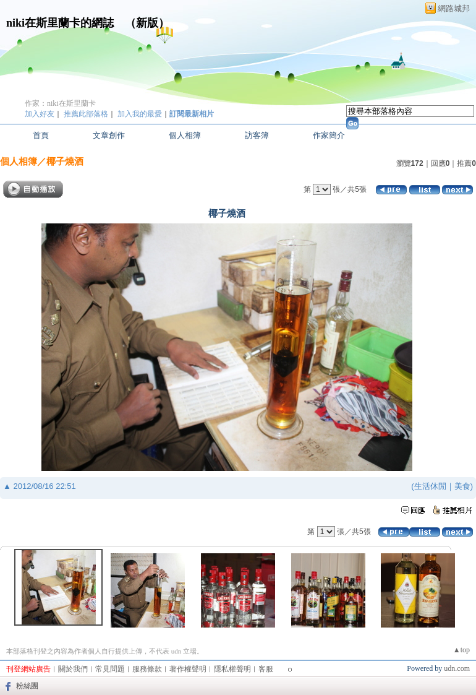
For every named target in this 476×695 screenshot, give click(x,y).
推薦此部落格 (86, 114)
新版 (147, 23)
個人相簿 (185, 135)
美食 (462, 486)
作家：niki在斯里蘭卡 (60, 103)
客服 (265, 669)
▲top (461, 649)
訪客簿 (257, 135)
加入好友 (39, 114)
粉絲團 (27, 685)
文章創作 (109, 135)
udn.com (457, 668)
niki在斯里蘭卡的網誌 (60, 23)
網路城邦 (454, 8)
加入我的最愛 (139, 114)
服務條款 (147, 669)
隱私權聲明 (232, 669)
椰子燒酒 (64, 161)
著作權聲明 (187, 669)
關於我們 (73, 669)
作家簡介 (329, 135)
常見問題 (110, 669)
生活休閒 (430, 486)
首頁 (41, 135)
